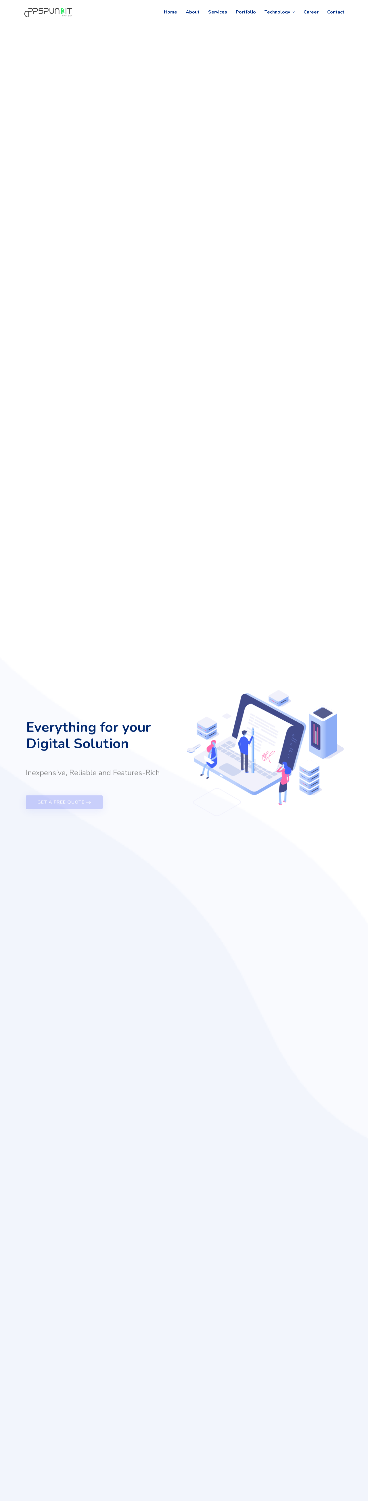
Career (311, 12)
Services (217, 12)
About (193, 12)
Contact (335, 12)
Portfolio (246, 12)
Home (170, 12)
